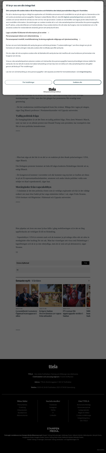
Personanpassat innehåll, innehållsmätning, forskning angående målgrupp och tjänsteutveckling (43, 39)
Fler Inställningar (28, 82)
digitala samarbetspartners (74, 17)
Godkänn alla (77, 82)
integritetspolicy (85, 72)
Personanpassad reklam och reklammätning (24, 36)
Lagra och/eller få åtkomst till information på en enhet (28, 33)
